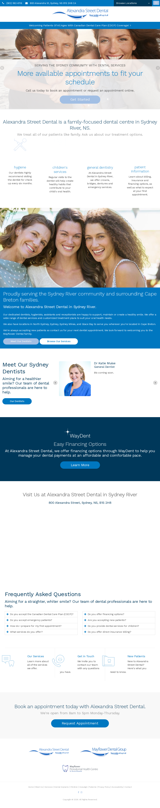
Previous (2, 68)
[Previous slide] (55, 383)
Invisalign (83, 787)
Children (74, 787)
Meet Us (39, 787)
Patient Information (140, 169)
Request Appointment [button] (80, 723)
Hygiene (20, 167)
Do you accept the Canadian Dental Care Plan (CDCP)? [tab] (41, 614)
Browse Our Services (58, 341)
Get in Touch (85, 656)
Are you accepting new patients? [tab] (107, 620)
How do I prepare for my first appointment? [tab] (35, 625)
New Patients (136, 656)
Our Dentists (17, 401)
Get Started (80, 99)
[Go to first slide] (155, 383)
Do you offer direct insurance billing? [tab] (109, 631)
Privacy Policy (104, 787)
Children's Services (60, 169)
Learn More (80, 465)
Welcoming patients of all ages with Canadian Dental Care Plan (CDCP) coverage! (79, 25)
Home (31, 787)
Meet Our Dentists (21, 341)
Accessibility (117, 787)
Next (157, 68)
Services (48, 787)
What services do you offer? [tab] (26, 631)
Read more (99, 403)
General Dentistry (100, 167)
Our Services (35, 656)
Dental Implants (61, 787)
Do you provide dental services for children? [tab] (113, 625)
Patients (92, 787)
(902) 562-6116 (14, 3)
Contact (128, 787)
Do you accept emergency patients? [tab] (31, 620)
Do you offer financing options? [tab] (106, 614)
